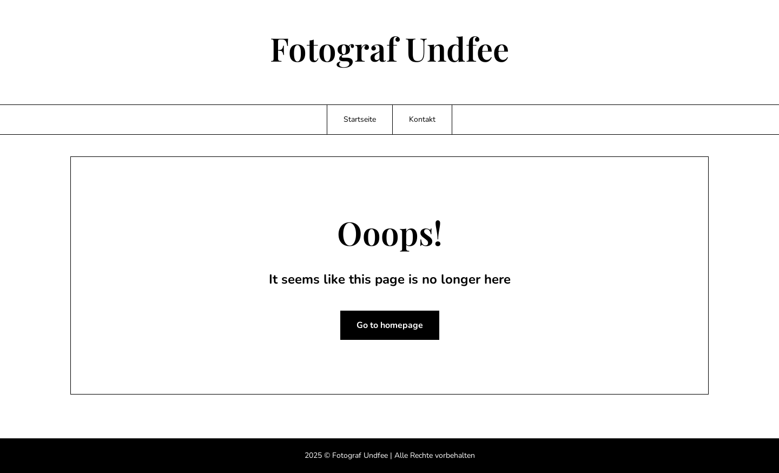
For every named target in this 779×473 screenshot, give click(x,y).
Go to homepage (390, 325)
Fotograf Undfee (389, 48)
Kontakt (422, 119)
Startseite (360, 119)
